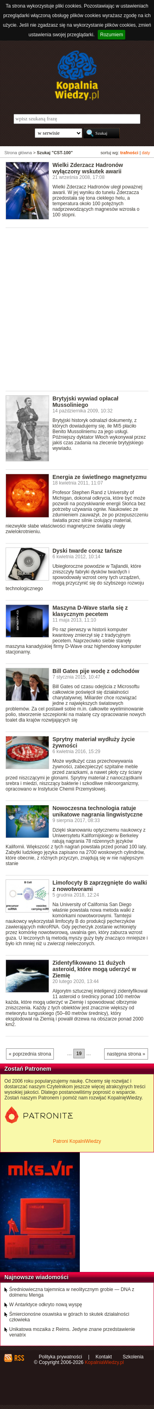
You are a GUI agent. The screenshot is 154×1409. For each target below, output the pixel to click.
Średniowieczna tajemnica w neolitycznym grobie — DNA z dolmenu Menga (71, 1292)
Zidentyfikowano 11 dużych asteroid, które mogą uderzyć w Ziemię (94, 969)
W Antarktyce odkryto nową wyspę (45, 1304)
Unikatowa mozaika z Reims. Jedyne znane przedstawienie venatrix (72, 1332)
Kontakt (104, 1357)
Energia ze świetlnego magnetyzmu (99, 477)
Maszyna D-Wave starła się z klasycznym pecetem (90, 610)
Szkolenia (133, 1357)
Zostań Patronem (27, 1069)
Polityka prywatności (60, 1357)
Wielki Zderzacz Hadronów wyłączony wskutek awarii (87, 168)
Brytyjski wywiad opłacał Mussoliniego (85, 401)
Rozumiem (111, 34)
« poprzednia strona (30, 1054)
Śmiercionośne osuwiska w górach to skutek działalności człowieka (69, 1317)
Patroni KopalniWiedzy (77, 1141)
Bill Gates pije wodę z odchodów (95, 671)
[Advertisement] (77, 309)
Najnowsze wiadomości (36, 1277)
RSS (19, 1358)
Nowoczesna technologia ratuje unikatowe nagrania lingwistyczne (97, 811)
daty (146, 152)
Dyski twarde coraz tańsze (87, 551)
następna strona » (126, 1054)
